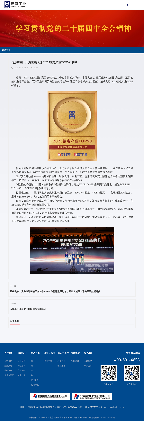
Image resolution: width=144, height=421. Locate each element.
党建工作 (21, 370)
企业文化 (8, 366)
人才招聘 (88, 361)
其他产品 (35, 385)
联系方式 (88, 366)
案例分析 (35, 380)
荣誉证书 (8, 370)
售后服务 (61, 366)
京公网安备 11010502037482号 (102, 418)
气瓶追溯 (75, 361)
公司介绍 (8, 361)
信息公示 (21, 375)
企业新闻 (21, 361)
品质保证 (61, 361)
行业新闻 (21, 366)
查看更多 (48, 361)
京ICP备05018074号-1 (79, 418)
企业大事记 (9, 375)
